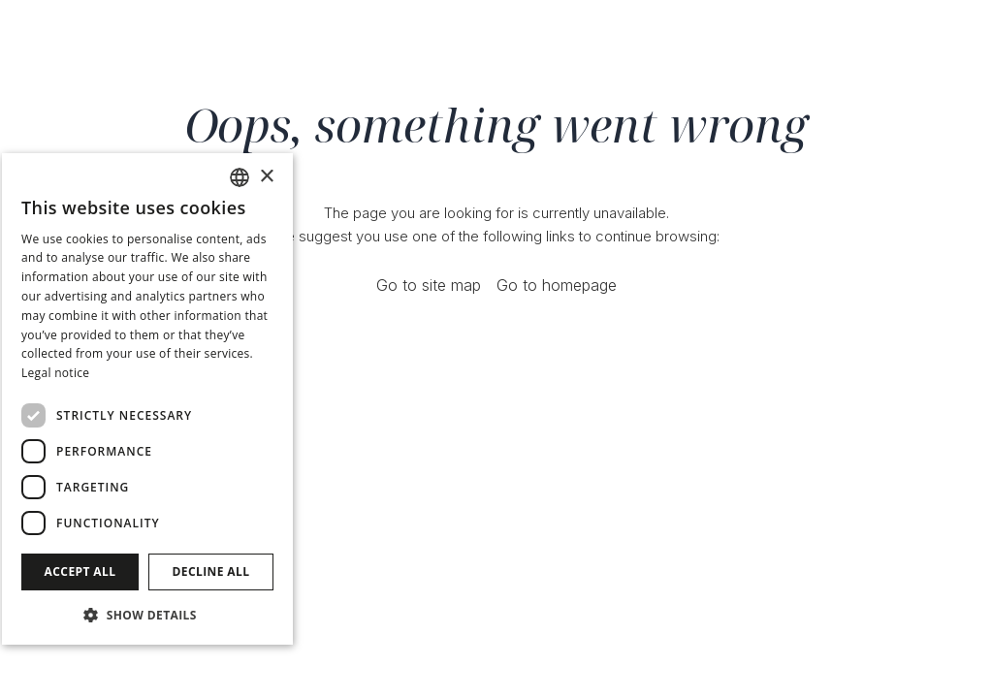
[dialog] (147, 399)
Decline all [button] (211, 571)
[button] (147, 614)
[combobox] (239, 177)
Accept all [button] (80, 571)
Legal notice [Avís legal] (55, 373)
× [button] (266, 177)
